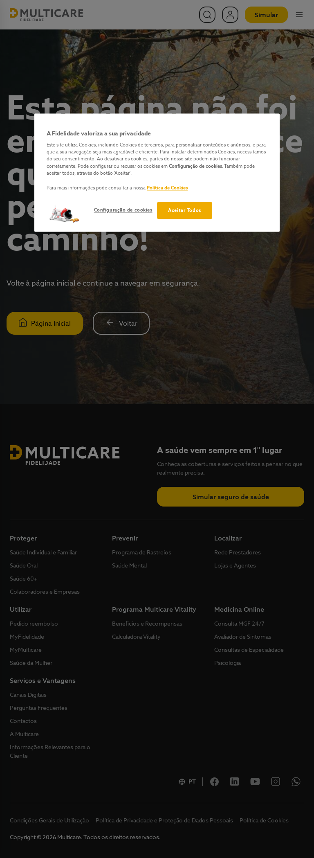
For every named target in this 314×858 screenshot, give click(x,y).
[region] (157, 172)
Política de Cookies (167, 188)
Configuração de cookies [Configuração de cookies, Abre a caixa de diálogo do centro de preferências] (123, 210)
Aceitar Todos (184, 210)
